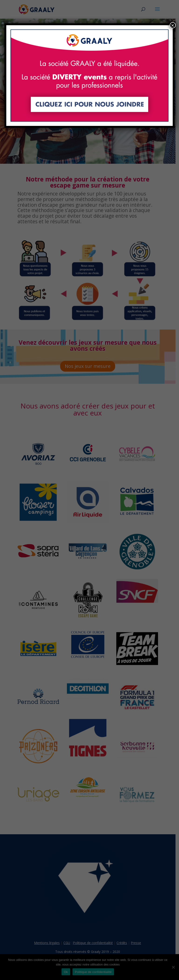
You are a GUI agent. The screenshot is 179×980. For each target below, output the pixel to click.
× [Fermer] (172, 25)
